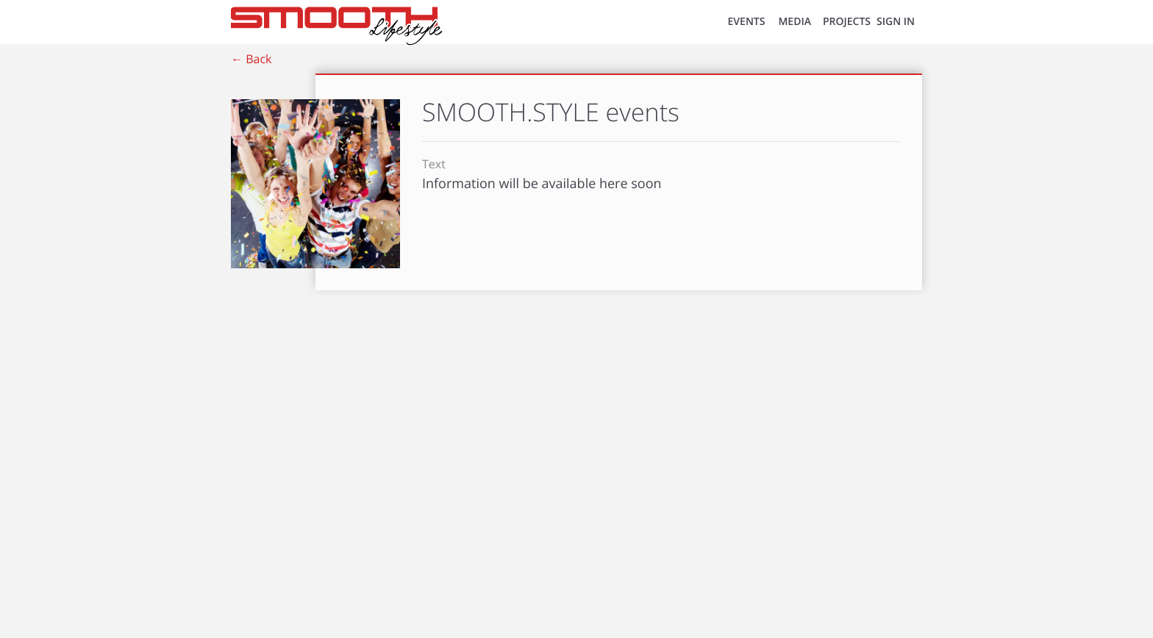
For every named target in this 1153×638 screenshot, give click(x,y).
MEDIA (794, 22)
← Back (251, 59)
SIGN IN (896, 22)
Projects (847, 22)
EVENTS (746, 22)
